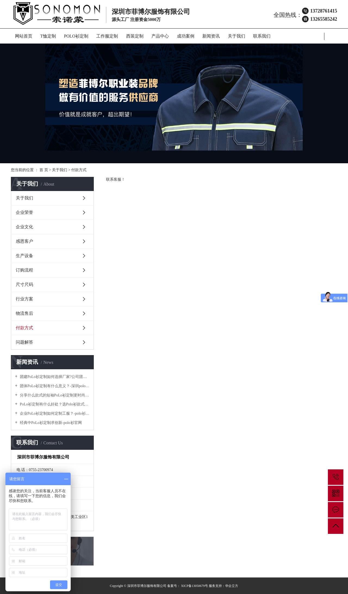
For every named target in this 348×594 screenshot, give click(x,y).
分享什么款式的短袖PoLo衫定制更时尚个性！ (54, 395)
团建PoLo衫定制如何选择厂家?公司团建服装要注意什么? (54, 377)
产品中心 (160, 36)
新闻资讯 (211, 36)
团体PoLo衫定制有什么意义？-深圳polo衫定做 (54, 386)
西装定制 (135, 36)
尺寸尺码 (24, 284)
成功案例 (185, 36)
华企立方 (231, 586)
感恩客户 (24, 241)
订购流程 (24, 270)
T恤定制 (48, 36)
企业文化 (24, 226)
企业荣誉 (24, 212)
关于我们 (236, 36)
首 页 (43, 170)
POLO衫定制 (76, 36)
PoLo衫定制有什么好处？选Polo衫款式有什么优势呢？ (54, 404)
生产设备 (24, 255)
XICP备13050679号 (194, 586)
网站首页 (23, 36)
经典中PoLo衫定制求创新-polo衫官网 (50, 423)
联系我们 (262, 36)
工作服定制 (107, 36)
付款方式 (24, 327)
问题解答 (24, 342)
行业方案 (24, 299)
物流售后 (24, 313)
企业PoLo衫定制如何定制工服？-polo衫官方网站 (54, 413)
